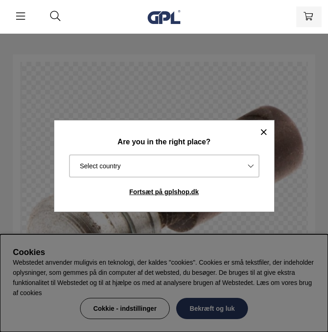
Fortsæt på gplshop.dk (164, 192)
